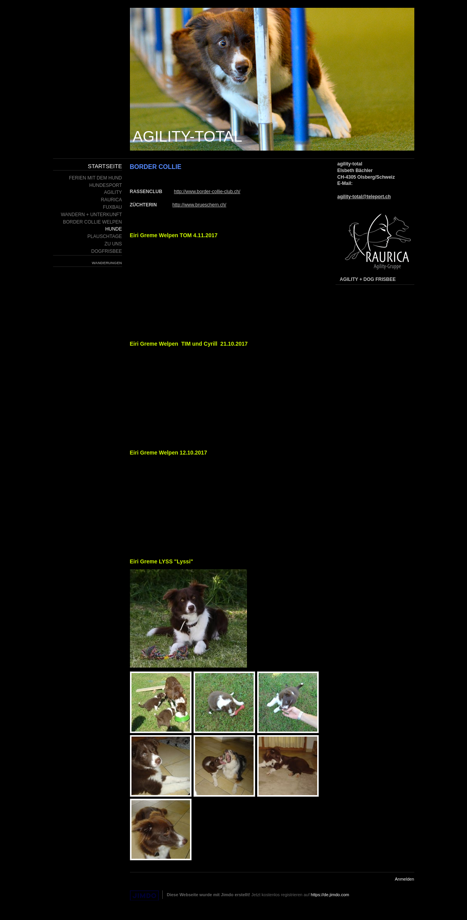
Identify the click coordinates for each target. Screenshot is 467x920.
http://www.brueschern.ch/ (199, 205)
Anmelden (404, 879)
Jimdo (144, 895)
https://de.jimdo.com (330, 894)
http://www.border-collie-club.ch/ (207, 191)
